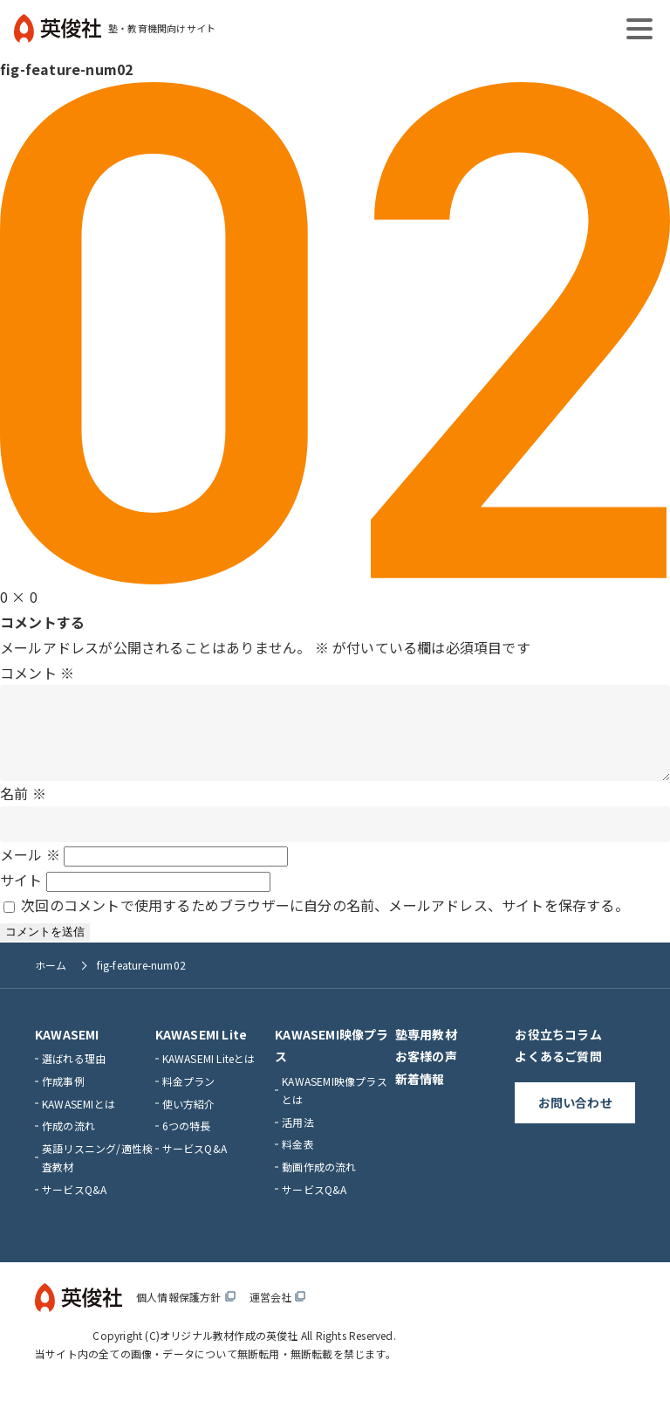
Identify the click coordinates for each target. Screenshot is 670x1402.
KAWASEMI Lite (201, 1051)
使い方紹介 (188, 1121)
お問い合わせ (575, 1120)
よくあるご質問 (558, 1073)
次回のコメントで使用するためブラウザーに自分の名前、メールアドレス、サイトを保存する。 (325, 922)
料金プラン (188, 1098)
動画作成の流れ (319, 1184)
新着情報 (420, 1096)
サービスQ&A (74, 1206)
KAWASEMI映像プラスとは (334, 1108)
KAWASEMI (67, 1051)
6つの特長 (186, 1143)
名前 (23, 810)
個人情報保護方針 (186, 1314)
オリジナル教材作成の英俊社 (229, 1352)
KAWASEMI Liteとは (209, 1075)
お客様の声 (426, 1073)
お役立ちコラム (558, 1051)
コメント (37, 672)
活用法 (298, 1139)
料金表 (298, 1161)
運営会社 (278, 1314)
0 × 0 (19, 596)
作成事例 (63, 1098)
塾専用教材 (426, 1051)
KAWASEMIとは (78, 1121)
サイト (21, 897)
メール (30, 871)
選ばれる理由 (74, 1075)
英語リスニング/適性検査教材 (97, 1175)
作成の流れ (68, 1143)
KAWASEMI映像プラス (331, 1062)
